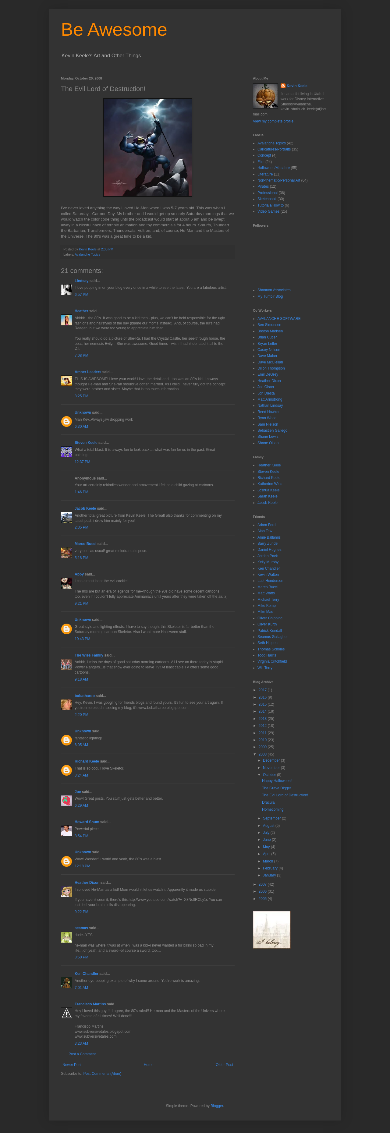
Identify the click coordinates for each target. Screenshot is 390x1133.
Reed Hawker (268, 412)
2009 (263, 747)
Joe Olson (265, 387)
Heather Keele (269, 465)
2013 (263, 719)
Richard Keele (87, 761)
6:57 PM (81, 294)
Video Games (268, 211)
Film (260, 162)
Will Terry (264, 668)
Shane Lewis (267, 436)
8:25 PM (81, 396)
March (268, 861)
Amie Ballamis (269, 537)
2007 (263, 884)
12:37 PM (82, 462)
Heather (81, 311)
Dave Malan (267, 356)
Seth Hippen (267, 643)
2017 (263, 690)
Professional (267, 193)
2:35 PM (81, 527)
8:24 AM (81, 775)
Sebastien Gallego (272, 430)
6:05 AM (81, 745)
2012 (263, 726)
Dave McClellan (270, 362)
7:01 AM (81, 988)
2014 (263, 711)
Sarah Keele (267, 496)
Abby (79, 574)
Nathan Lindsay (270, 405)
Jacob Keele (85, 508)
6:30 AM (81, 426)
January (270, 875)
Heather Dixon (87, 882)
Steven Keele (86, 443)
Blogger (217, 1106)
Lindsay (81, 281)
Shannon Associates (274, 290)
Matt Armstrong (269, 399)
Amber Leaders (88, 372)
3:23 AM (81, 1043)
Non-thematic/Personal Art (278, 180)
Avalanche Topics (87, 254)
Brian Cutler (267, 337)
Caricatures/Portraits (274, 149)
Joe (78, 792)
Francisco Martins (90, 1004)
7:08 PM (81, 355)
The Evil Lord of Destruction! (285, 795)
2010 (263, 740)
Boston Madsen (270, 331)
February (270, 868)
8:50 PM (81, 957)
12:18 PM (82, 866)
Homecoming (273, 809)
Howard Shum (87, 822)
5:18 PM (81, 558)
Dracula (268, 802)
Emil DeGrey (267, 374)
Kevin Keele (297, 86)
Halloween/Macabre (273, 168)
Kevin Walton (268, 574)
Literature (265, 174)
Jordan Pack (267, 556)
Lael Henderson (270, 581)
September (272, 818)
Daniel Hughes (269, 549)
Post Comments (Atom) (102, 1073)
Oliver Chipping (269, 618)
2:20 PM (81, 715)
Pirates (263, 186)
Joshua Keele (268, 490)
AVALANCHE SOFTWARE (279, 319)
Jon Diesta (266, 393)
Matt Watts (266, 593)
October (270, 775)
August (269, 825)
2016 (263, 697)
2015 (263, 704)
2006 (263, 891)
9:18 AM (81, 679)
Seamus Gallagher (272, 637)
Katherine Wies (269, 484)
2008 (263, 754)
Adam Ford (266, 525)
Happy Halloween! (277, 781)
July (267, 832)
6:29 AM (81, 805)
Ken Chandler (86, 974)
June (267, 839)
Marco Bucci (85, 544)
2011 (263, 733)
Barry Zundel (267, 543)
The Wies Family (89, 655)
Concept (264, 155)
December (272, 760)
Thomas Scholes (271, 649)
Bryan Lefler (267, 344)
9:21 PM (81, 603)
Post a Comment (82, 1054)
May (267, 847)
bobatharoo (85, 696)
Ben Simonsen (269, 325)
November (272, 768)
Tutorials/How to (270, 205)
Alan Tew (264, 531)
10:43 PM (82, 639)
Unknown (83, 412)
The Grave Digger (276, 788)
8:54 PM (81, 836)
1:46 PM (81, 492)
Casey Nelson (268, 350)
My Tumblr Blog (270, 296)
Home (149, 1065)
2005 (263, 899)
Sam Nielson (267, 424)
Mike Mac (265, 612)
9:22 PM (81, 912)
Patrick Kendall (269, 630)
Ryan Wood (266, 418)
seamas (82, 928)
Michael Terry (268, 599)
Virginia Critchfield (272, 661)
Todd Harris (266, 655)
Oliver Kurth (267, 624)
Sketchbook (267, 199)
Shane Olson (267, 443)
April (267, 854)
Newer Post (71, 1065)
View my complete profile (273, 121)
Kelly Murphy (267, 562)
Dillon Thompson (271, 368)
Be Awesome (114, 29)
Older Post (224, 1065)
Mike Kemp (266, 606)
